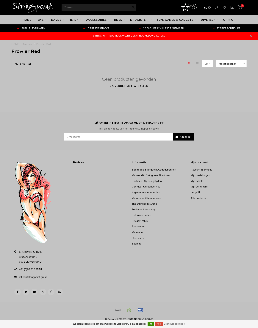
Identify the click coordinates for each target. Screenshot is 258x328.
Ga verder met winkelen (129, 85)
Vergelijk (196, 192)
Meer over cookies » (174, 324)
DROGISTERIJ (140, 19)
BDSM (118, 19)
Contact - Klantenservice (146, 186)
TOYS (40, 19)
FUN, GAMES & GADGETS (175, 19)
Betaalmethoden (141, 215)
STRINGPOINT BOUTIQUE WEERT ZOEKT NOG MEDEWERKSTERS (129, 35)
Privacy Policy (140, 220)
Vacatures (137, 232)
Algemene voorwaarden (146, 192)
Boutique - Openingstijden (147, 180)
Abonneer (184, 136)
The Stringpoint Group (144, 203)
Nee (159, 324)
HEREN (74, 19)
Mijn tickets (197, 180)
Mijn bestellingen (200, 175)
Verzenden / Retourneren (146, 198)
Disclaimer (138, 237)
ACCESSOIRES (96, 19)
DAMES (56, 19)
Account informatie (201, 169)
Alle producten (199, 198)
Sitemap (136, 243)
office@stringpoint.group (33, 276)
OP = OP (229, 19)
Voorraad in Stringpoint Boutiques (151, 175)
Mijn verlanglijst (199, 186)
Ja (150, 324)
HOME (27, 19)
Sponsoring (138, 226)
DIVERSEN (208, 19)
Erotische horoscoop (144, 209)
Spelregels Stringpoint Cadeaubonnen (154, 169)
